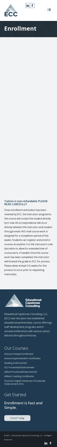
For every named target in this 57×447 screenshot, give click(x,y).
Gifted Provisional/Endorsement (20, 371)
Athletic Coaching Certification (19, 376)
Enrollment (20, 28)
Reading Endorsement (15, 362)
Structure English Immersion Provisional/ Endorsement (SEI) (24, 382)
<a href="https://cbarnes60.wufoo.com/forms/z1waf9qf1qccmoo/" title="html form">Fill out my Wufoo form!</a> (28, 120)
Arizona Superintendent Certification (22, 358)
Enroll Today (17, 418)
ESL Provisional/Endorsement (19, 367)
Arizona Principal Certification (18, 353)
